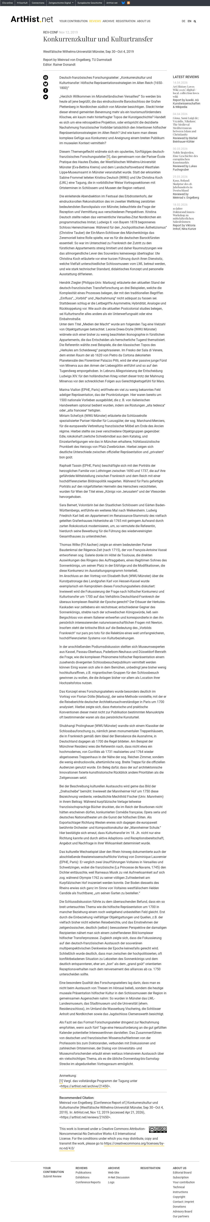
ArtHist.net (112, 3)
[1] (108, 157)
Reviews (95, 21)
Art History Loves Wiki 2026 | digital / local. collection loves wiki (186, 91)
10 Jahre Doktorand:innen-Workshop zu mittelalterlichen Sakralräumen (184, 214)
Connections (38, 3)
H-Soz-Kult (22, 3)
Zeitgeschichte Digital (60, 3)
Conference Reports (88, 1182)
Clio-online (7, 3)
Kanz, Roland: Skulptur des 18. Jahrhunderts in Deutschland (182, 185)
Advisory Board (182, 1211)
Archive (108, 21)
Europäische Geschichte (90, 3)
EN (189, 21)
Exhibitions (82, 1177)
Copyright (179, 1196)
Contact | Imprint (183, 1201)
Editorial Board (182, 1172)
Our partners (181, 1216)
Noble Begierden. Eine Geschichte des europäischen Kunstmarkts (185, 157)
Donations (179, 1206)
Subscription (181, 1177)
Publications (83, 1172)
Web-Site (113, 1172)
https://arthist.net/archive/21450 (84, 1086)
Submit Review (52, 1176)
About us (143, 21)
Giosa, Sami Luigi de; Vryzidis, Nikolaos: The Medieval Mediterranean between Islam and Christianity (186, 126)
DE (183, 21)
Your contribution (73, 21)
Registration (125, 21)
